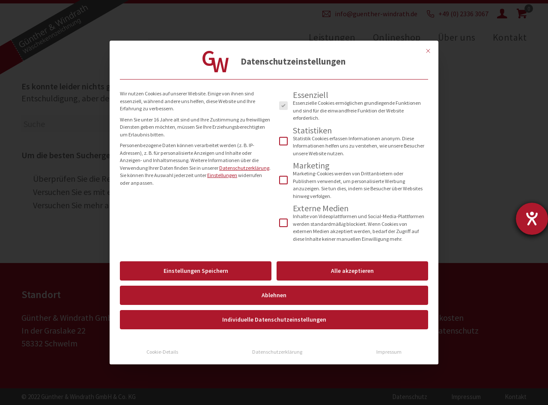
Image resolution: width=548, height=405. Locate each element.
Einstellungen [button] (222, 175)
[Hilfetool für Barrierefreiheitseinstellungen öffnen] (532, 219)
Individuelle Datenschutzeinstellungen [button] (274, 319)
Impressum (389, 352)
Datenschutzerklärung (244, 168)
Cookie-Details (162, 352)
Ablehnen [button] (274, 295)
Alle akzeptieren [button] (352, 271)
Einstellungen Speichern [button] (196, 271)
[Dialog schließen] (428, 51)
